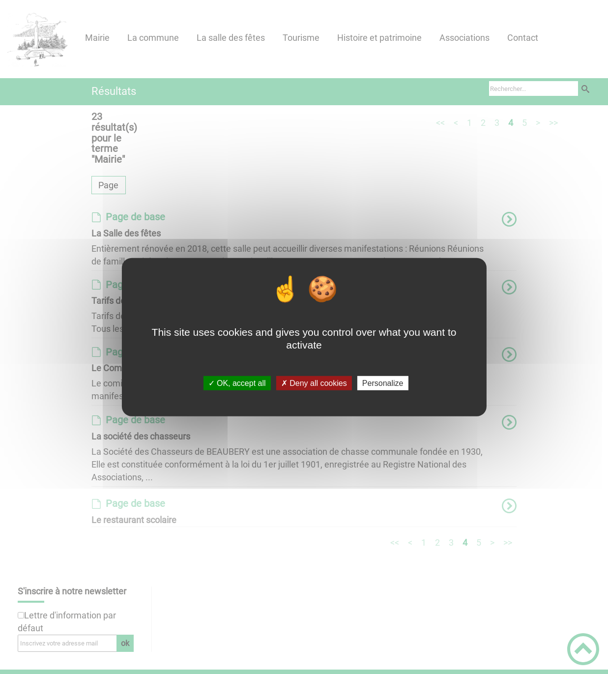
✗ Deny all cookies (314, 383)
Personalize (383, 383)
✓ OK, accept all (237, 383)
